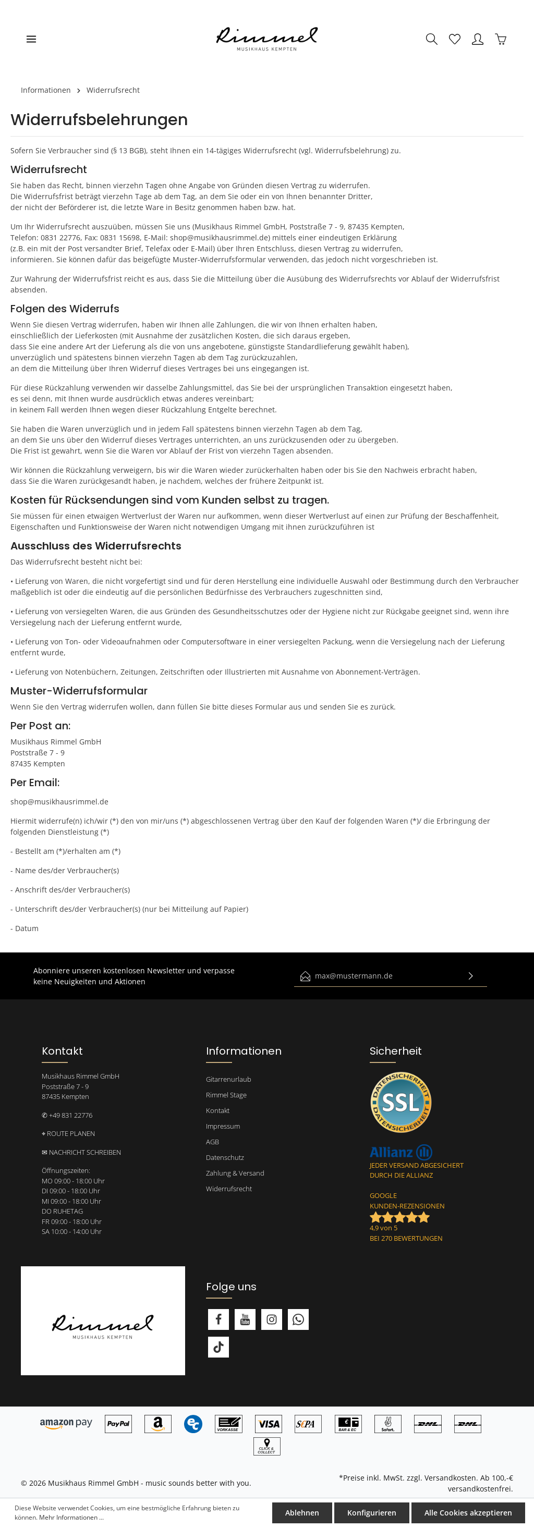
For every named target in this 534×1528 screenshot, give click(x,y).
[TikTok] (218, 1347)
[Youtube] (245, 1319)
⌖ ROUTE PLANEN (68, 1133)
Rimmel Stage (226, 1094)
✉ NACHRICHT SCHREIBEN (81, 1152)
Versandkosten (450, 1478)
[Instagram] (271, 1319)
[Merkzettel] (454, 39)
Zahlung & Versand (235, 1173)
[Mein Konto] (477, 39)
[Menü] (31, 39)
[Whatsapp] (298, 1319)
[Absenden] (471, 976)
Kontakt (217, 1110)
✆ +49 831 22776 (67, 1115)
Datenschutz (225, 1157)
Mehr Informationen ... (71, 1517)
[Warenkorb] (500, 39)
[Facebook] (218, 1319)
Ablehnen (304, 1513)
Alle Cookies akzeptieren (469, 1513)
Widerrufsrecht (229, 1188)
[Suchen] (431, 39)
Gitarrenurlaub (228, 1079)
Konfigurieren (372, 1513)
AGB (212, 1141)
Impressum (223, 1126)
